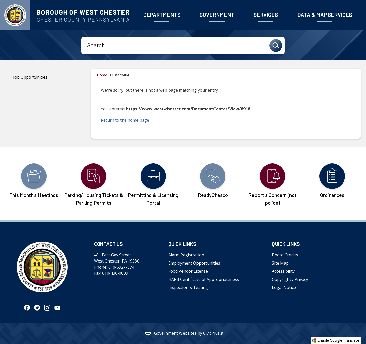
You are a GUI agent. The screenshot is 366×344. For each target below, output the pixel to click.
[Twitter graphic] (37, 307)
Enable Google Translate (335, 340)
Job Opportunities (30, 77)
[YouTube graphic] (57, 307)
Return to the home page (125, 120)
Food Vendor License (188, 271)
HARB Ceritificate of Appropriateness (203, 279)
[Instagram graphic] (47, 307)
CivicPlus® (213, 333)
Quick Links (182, 244)
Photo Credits (285, 255)
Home (102, 75)
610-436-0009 (115, 273)
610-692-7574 (121, 267)
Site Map (280, 263)
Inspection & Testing (188, 287)
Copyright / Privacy (290, 279)
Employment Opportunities (194, 263)
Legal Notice (284, 287)
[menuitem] (161, 15)
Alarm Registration (186, 255)
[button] (277, 45)
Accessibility (283, 271)
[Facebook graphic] (27, 307)
